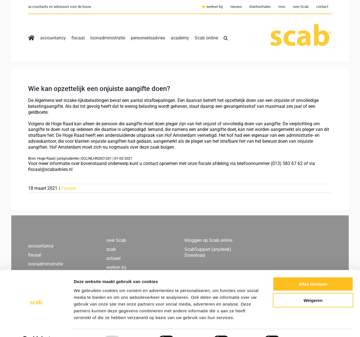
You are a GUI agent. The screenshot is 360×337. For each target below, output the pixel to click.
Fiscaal (68, 188)
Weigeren (312, 286)
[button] (226, 38)
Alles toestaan (313, 269)
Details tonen (304, 325)
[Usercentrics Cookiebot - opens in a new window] (36, 326)
